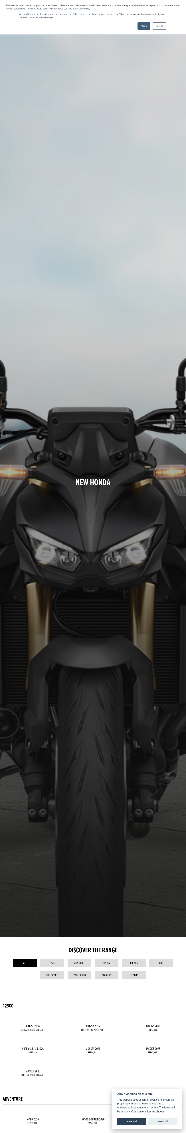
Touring (134, 963)
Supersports (52, 975)
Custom (106, 963)
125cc (52, 963)
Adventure (79, 963)
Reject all (163, 1121)
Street (161, 963)
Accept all (131, 1121)
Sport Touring (79, 975)
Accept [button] (144, 26)
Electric (134, 975)
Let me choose (156, 1111)
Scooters (106, 975)
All (25, 963)
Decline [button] (159, 26)
